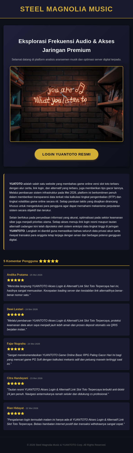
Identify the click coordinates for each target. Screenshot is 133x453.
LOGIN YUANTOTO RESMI (66, 154)
